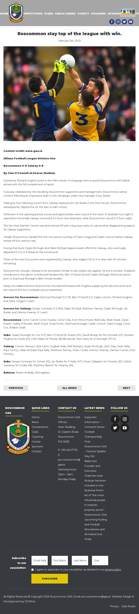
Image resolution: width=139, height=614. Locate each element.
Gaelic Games (65, 13)
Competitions (31, 13)
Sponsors (115, 13)
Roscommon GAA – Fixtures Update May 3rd (95, 451)
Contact (36, 451)
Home (36, 417)
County (83, 13)
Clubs (48, 13)
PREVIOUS (16, 388)
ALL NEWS (69, 388)
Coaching (98, 13)
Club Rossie (128, 606)
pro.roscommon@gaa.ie (96, 596)
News (35, 422)
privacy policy (113, 569)
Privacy (114, 606)
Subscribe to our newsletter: (18, 563)
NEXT (126, 388)
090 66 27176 (69, 450)
